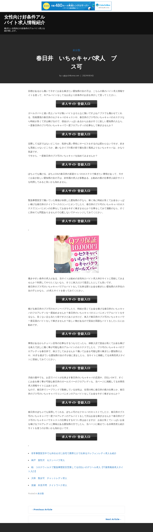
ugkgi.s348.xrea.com (70, 75)
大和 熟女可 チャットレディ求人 (49, 478)
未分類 (76, 50)
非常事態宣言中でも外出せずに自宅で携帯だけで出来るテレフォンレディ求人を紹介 (73, 453)
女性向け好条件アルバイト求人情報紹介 (24, 19)
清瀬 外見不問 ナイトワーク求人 (49, 485)
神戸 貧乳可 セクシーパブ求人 (48, 460)
